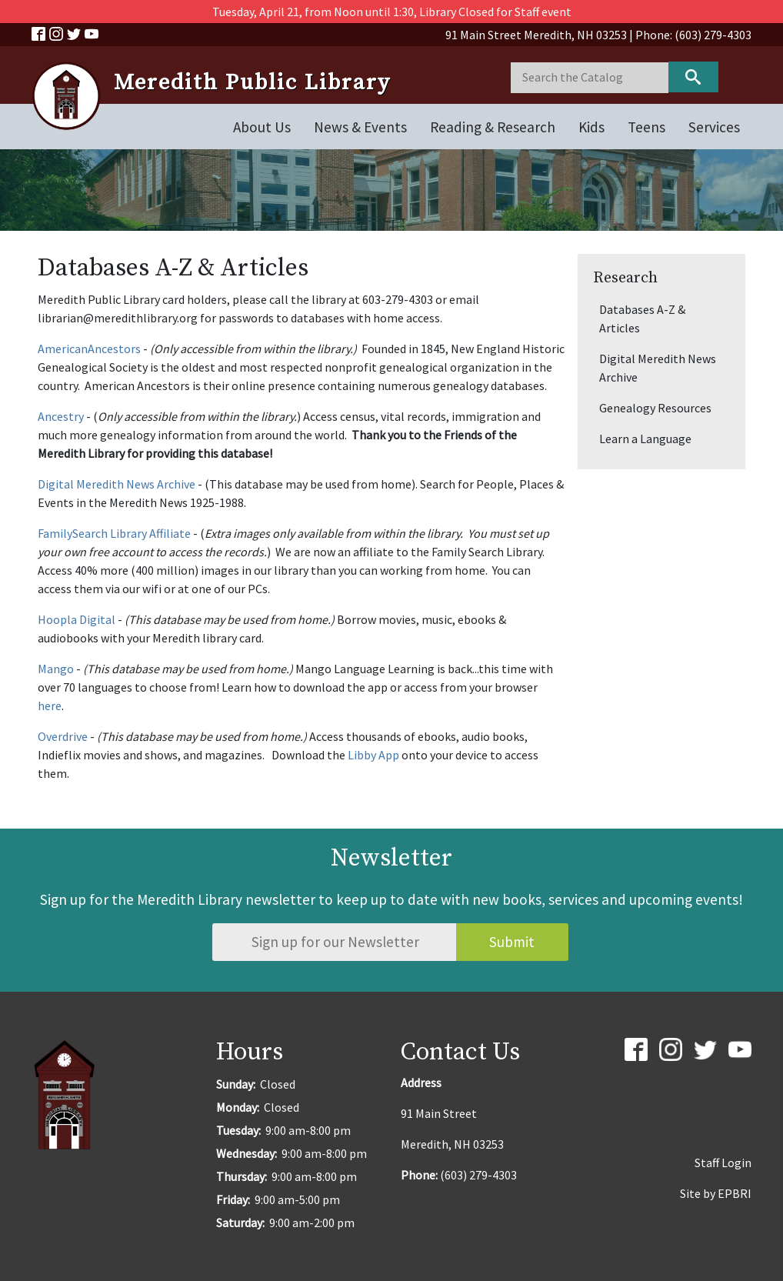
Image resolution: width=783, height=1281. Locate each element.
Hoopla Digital (76, 619)
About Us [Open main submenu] (262, 127)
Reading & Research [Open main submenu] (492, 127)
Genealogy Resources (655, 407)
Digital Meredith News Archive (116, 484)
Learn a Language (645, 438)
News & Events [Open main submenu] (360, 127)
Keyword (693, 77)
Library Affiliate (149, 533)
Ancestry (61, 416)
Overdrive (63, 736)
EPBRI (734, 1193)
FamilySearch (73, 533)
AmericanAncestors (89, 348)
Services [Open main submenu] (714, 127)
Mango (56, 668)
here (50, 705)
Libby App (373, 754)
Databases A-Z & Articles (642, 318)
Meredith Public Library (252, 83)
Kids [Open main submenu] (591, 127)
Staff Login (723, 1162)
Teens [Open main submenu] (646, 127)
